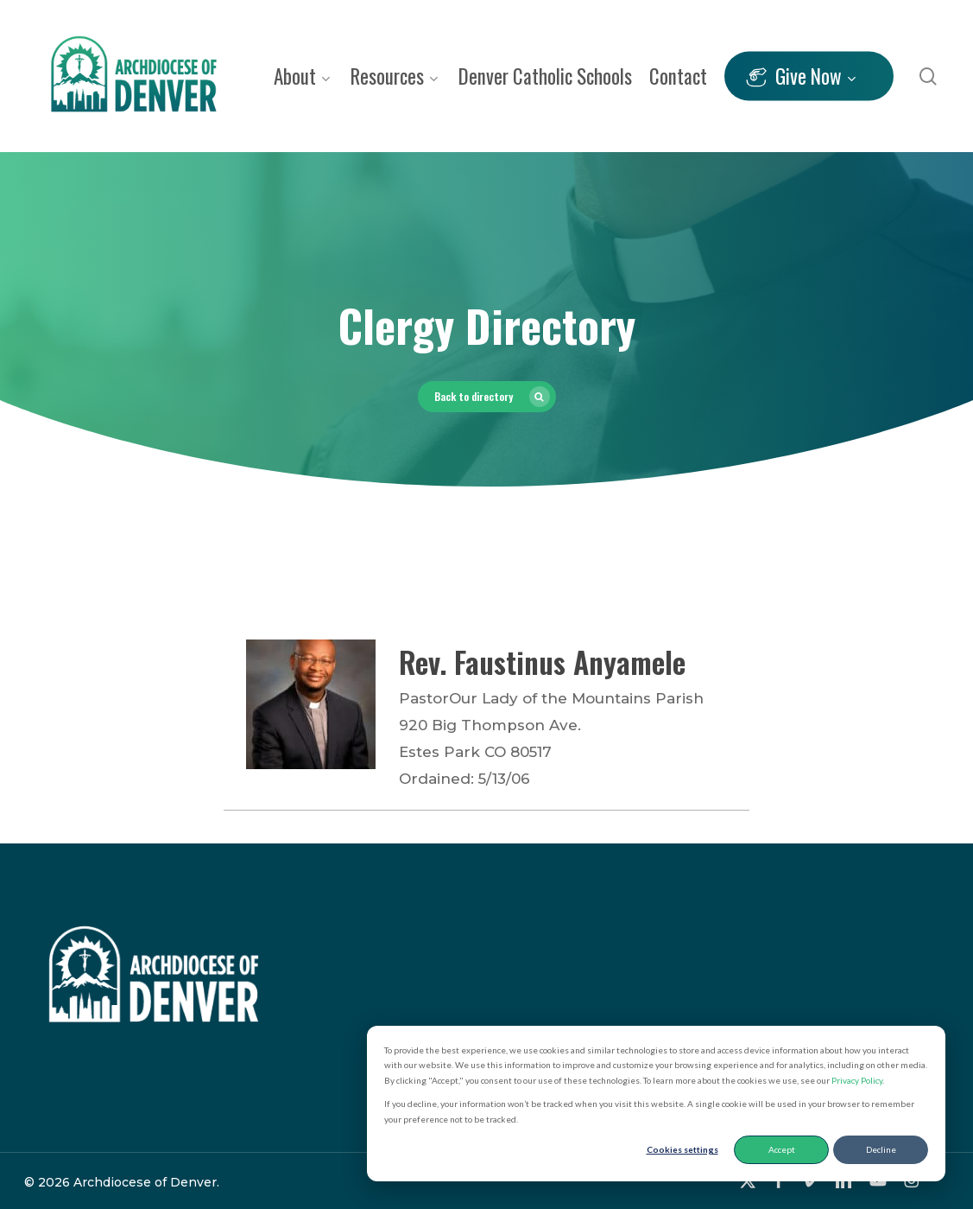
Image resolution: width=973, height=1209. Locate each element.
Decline (881, 1149)
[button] (487, 396)
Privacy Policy (856, 1080)
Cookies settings (682, 1149)
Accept (781, 1149)
